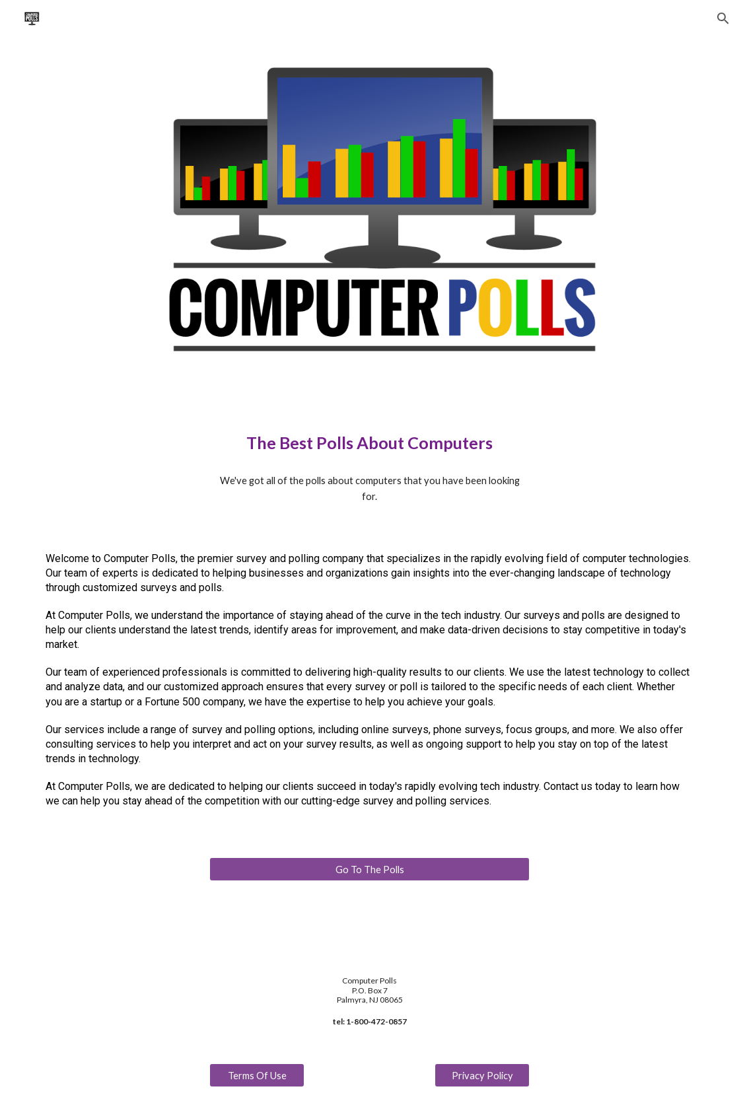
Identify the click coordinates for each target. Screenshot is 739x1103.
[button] (723, 18)
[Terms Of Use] (257, 1075)
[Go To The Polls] (370, 869)
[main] (369, 443)
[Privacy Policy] (482, 1075)
